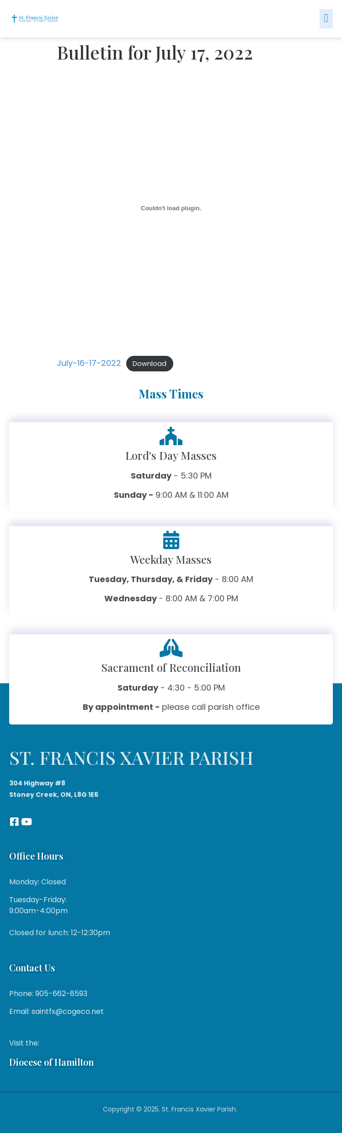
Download (149, 363)
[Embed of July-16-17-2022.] (171, 208)
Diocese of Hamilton (51, 1062)
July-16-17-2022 (89, 363)
